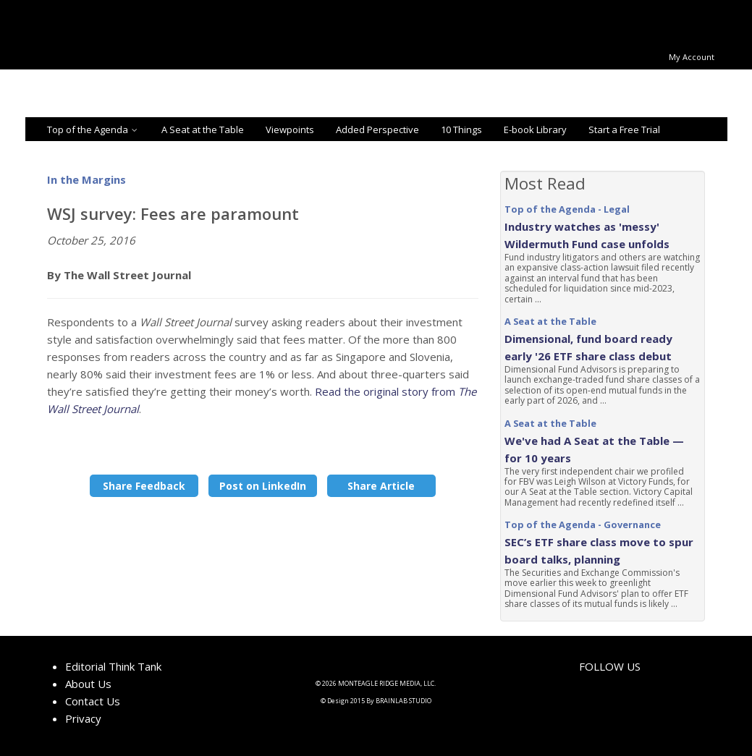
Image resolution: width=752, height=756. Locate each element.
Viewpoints (290, 129)
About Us (88, 683)
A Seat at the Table (202, 129)
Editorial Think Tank (113, 666)
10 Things (461, 129)
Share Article (381, 486)
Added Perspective (377, 129)
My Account (691, 56)
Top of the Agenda (93, 129)
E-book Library (535, 129)
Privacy (83, 718)
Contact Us (92, 701)
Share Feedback (144, 486)
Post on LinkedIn (262, 486)
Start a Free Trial (624, 129)
